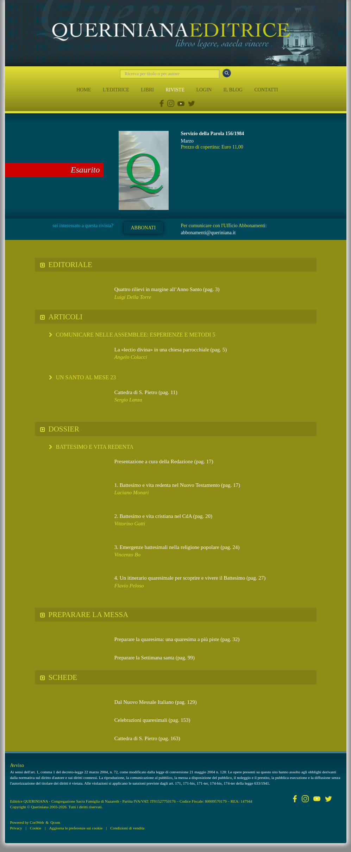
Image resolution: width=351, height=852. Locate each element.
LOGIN (204, 89)
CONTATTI (266, 89)
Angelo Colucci (130, 357)
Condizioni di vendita (127, 828)
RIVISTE (174, 89)
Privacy (16, 828)
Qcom (55, 822)
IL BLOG (233, 89)
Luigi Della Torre (132, 297)
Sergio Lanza (128, 400)
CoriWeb (37, 822)
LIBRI (147, 89)
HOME (83, 89)
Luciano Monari (131, 492)
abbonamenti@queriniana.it (208, 232)
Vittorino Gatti (129, 523)
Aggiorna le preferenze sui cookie (76, 828)
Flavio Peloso (129, 585)
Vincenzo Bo (127, 554)
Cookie (35, 828)
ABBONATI (143, 227)
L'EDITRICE (116, 89)
